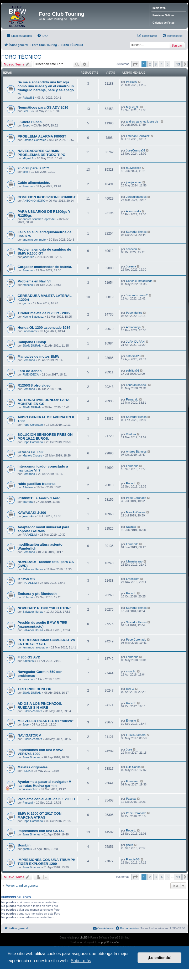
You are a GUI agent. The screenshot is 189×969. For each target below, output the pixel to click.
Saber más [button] (81, 960)
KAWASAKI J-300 (32, 513)
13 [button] (178, 64)
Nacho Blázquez (33, 316)
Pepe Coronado (33, 424)
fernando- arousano (35, 647)
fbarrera (28, 501)
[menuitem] (42, 36)
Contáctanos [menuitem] (103, 928)
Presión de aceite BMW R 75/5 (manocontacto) (42, 624)
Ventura (131, 434)
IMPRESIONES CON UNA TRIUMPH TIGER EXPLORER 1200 (46, 862)
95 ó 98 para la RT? (33, 168)
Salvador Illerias (136, 231)
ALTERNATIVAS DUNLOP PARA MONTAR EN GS (44, 402)
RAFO (130, 688)
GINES (27, 111)
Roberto (131, 483)
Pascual (28, 802)
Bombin (24, 845)
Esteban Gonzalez (34, 139)
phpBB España (110, 942)
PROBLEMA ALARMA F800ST (42, 136)
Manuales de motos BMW (38, 356)
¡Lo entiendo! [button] (159, 958)
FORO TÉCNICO (21, 57)
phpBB (84, 937)
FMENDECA (31, 374)
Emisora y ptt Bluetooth (37, 594)
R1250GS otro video (34, 385)
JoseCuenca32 (135, 150)
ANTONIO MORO (34, 200)
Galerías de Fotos (164, 22)
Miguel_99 (132, 107)
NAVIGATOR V (29, 735)
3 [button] (156, 64)
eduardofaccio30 (136, 385)
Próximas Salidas (163, 15)
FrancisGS (133, 859)
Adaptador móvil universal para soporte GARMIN (43, 529)
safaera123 (133, 356)
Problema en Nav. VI (34, 281)
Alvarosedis (133, 211)
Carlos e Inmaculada (139, 280)
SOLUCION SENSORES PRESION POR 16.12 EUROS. (45, 436)
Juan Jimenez (31, 757)
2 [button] (150, 64)
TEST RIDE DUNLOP (34, 689)
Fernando (29, 360)
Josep (26, 125)
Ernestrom (132, 578)
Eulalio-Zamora (32, 711)
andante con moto (34, 239)
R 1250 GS (26, 579)
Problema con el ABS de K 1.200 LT (47, 799)
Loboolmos (30, 331)
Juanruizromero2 (137, 295)
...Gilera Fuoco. (30, 122)
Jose (26, 724)
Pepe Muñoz (134, 312)
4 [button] (161, 64)
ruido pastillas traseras (36, 484)
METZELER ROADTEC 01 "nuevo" (46, 721)
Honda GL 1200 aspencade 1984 (44, 327)
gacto (26, 848)
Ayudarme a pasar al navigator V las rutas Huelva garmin (44, 784)
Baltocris (28, 660)
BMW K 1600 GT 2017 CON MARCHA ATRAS (39, 815)
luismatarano (134, 561)
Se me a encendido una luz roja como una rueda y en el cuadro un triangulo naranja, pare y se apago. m (46, 88)
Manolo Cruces (32, 455)
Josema (28, 186)
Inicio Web (159, 8)
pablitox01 (132, 370)
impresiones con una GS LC (41, 831)
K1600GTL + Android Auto (39, 498)
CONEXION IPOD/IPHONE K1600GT (47, 197)
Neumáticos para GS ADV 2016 (43, 107)
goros (26, 303)
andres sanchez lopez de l (143, 121)
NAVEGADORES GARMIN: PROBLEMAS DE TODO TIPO (41, 153)
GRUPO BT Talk (31, 452)
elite (25, 171)
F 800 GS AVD (29, 657)
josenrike (28, 256)
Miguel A (28, 158)
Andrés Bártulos (136, 451)
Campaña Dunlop (32, 342)
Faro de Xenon (30, 371)
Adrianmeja (133, 327)
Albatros (28, 487)
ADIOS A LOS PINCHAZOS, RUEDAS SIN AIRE (40, 705)
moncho (28, 284)
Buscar (177, 45)
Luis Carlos (133, 766)
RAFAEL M (30, 534)
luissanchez (30, 789)
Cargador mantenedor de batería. (45, 267)
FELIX (27, 770)
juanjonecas (133, 182)
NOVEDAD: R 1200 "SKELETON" (44, 608)
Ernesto (131, 720)
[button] (135, 64)
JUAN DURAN (32, 345)
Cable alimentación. (34, 183)
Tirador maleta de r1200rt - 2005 (44, 313)
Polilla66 (131, 81)
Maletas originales (33, 767)
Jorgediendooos (136, 196)
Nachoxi (131, 526)
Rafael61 (28, 97)
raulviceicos (133, 167)
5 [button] (168, 64)
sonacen (131, 249)
